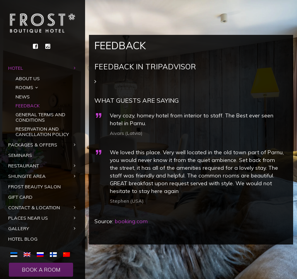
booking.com (131, 221)
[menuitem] (15, 254)
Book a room (41, 269)
